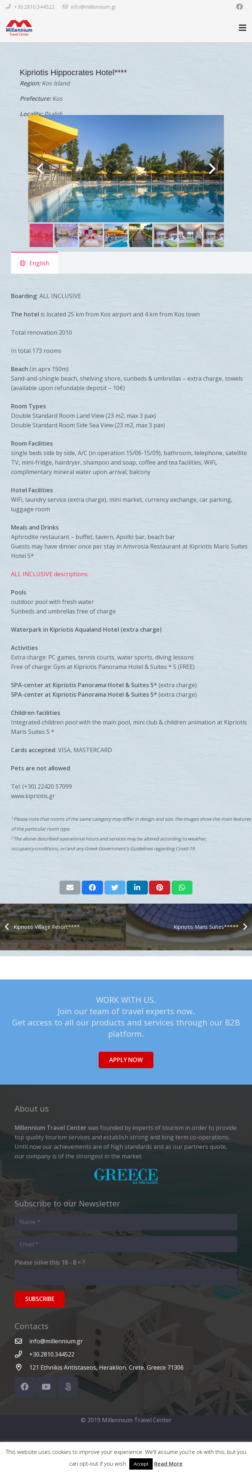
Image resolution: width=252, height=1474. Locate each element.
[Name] (126, 1222)
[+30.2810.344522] (22, 1354)
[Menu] (242, 28)
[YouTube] (46, 1387)
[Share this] (92, 887)
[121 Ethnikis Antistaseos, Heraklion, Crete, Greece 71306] (22, 1367)
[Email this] (70, 887)
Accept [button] (141, 1463)
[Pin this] (159, 887)
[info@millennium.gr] (22, 1341)
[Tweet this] (115, 887)
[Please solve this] (126, 1277)
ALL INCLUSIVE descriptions (49, 574)
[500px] (68, 1387)
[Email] (126, 1244)
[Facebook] (25, 1387)
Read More (168, 1463)
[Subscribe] (40, 1299)
